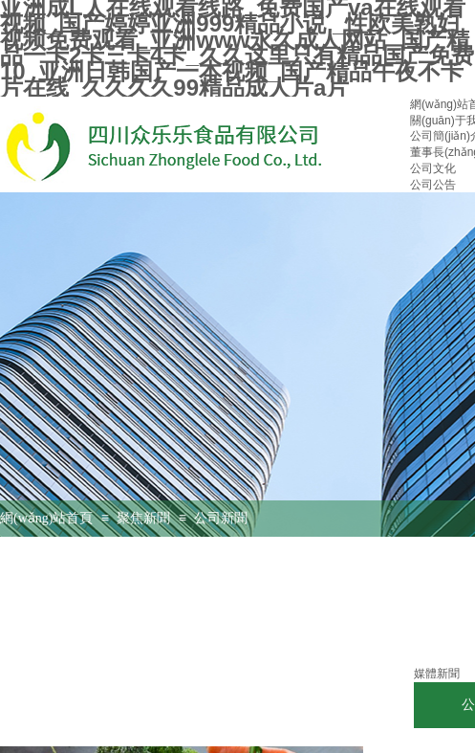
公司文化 (433, 168)
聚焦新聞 (143, 518)
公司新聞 (221, 518)
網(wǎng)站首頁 (46, 518)
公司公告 (433, 184)
